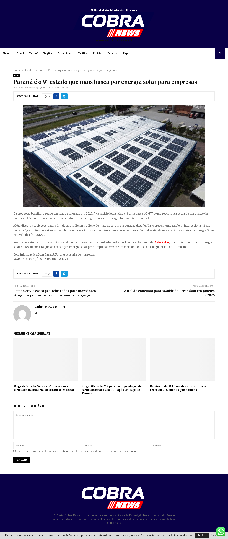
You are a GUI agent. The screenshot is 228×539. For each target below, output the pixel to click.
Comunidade (65, 53)
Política (83, 53)
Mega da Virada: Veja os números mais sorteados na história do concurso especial (43, 388)
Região (47, 53)
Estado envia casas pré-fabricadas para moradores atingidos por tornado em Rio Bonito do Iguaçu (54, 293)
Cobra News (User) (28, 87)
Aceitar (202, 535)
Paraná (33, 53)
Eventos (112, 53)
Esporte (128, 53)
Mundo (7, 53)
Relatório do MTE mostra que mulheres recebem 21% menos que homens (178, 388)
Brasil (20, 53)
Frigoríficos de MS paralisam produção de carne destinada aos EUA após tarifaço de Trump (112, 390)
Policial (97, 53)
